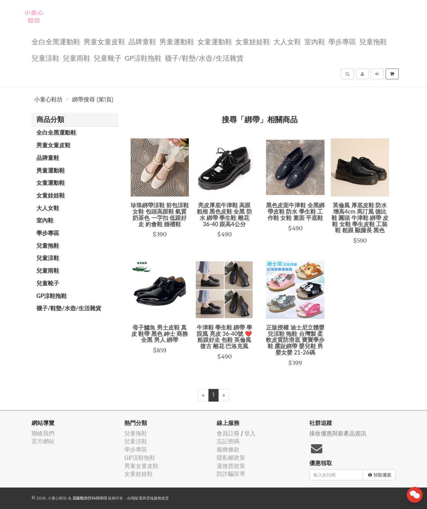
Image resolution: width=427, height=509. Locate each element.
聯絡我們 (43, 433)
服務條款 (228, 449)
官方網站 (43, 441)
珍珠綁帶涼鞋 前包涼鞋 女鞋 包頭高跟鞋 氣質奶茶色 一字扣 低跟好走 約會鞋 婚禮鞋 (160, 214)
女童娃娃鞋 (252, 41)
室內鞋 (314, 41)
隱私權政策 (231, 457)
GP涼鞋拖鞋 (143, 57)
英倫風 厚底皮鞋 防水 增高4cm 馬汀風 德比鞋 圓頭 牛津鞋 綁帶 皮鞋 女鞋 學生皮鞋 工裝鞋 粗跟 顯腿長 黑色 (359, 217)
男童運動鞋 (176, 41)
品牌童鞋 (142, 41)
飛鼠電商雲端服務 (146, 498)
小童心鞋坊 (48, 99)
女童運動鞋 (214, 41)
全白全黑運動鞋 (56, 41)
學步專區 (342, 41)
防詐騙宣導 (231, 473)
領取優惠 (379, 475)
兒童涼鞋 (45, 57)
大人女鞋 (287, 41)
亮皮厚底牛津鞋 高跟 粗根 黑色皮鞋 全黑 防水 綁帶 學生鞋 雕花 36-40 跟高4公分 (224, 214)
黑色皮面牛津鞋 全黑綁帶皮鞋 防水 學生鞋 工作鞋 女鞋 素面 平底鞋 (295, 211)
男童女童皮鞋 (104, 41)
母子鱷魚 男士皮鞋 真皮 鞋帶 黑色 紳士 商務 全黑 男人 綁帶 (159, 333)
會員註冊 (228, 433)
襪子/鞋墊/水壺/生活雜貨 (204, 57)
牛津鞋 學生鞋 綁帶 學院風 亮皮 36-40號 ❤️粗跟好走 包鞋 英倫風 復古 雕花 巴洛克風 (224, 336)
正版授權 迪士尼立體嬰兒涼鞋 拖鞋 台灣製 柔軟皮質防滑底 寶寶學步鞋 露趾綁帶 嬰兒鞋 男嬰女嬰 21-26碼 (295, 340)
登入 (250, 433)
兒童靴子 (107, 57)
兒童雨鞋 (76, 57)
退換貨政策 (231, 466)
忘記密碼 (228, 441)
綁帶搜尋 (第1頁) (93, 99)
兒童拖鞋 (373, 41)
